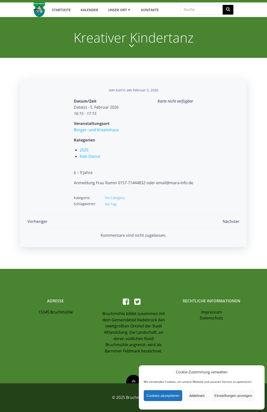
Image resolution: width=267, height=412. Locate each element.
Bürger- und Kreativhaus (96, 129)
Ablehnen (197, 396)
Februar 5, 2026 (145, 90)
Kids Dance (90, 156)
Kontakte (150, 9)
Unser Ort (119, 9)
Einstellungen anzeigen (233, 396)
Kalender (89, 9)
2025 (84, 150)
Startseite (61, 9)
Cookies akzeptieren (163, 396)
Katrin (121, 90)
